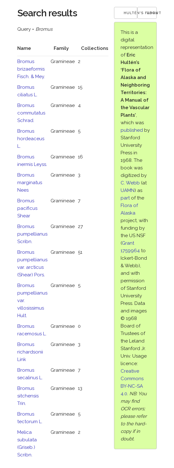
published (132, 130)
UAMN (127, 190)
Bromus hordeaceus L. (30, 138)
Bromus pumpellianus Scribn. (32, 234)
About (152, 13)
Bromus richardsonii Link (30, 352)
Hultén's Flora (131, 13)
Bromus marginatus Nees (29, 182)
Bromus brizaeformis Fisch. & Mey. (31, 69)
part (125, 198)
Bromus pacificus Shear (27, 208)
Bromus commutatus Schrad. (31, 113)
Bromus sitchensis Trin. (28, 396)
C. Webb (130, 183)
